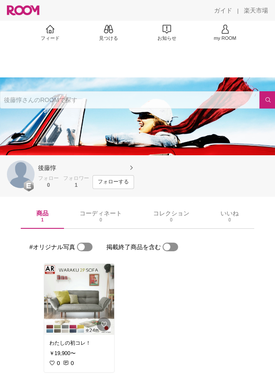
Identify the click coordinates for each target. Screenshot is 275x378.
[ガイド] (223, 10)
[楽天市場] (256, 10)
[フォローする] (113, 182)
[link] (79, 299)
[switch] (85, 247)
